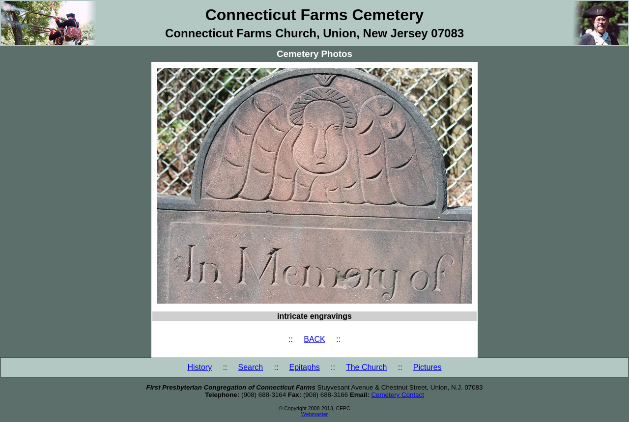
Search (250, 367)
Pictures (427, 367)
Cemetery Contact (397, 394)
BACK (314, 339)
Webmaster (314, 414)
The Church (366, 367)
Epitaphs (304, 367)
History (199, 367)
